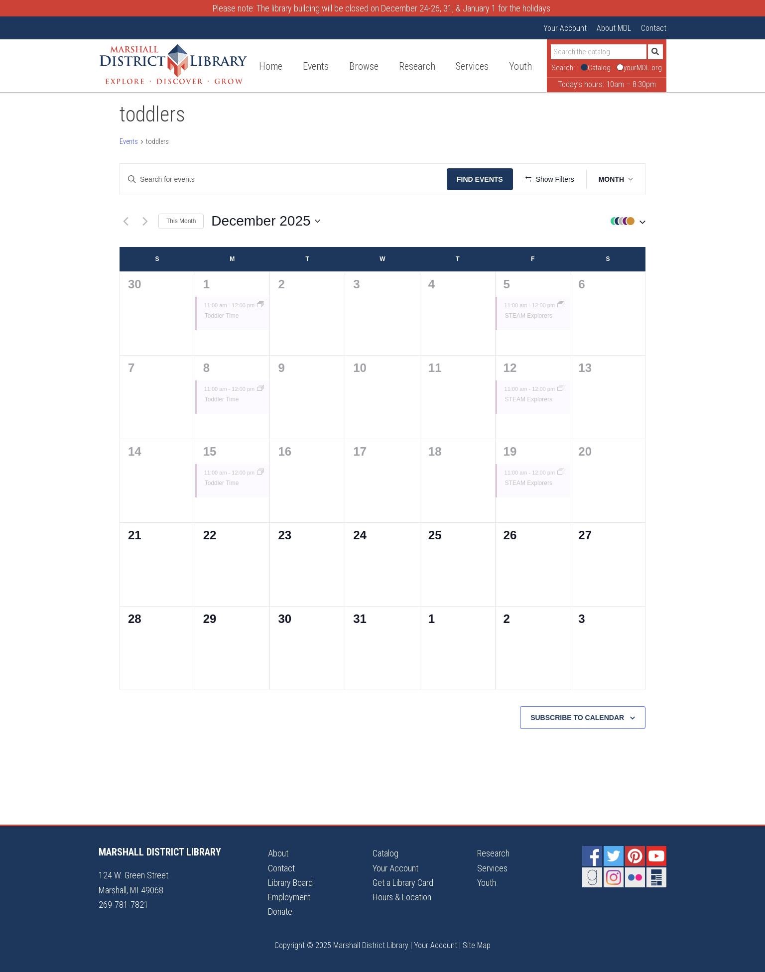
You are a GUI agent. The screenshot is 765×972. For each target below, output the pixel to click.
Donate (280, 911)
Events (129, 141)
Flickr (635, 877)
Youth (486, 882)
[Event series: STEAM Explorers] (560, 305)
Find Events (480, 179)
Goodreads (592, 877)
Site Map (477, 945)
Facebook (592, 856)
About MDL (614, 28)
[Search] (598, 51)
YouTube (656, 856)
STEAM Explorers (528, 315)
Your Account (565, 28)
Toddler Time (222, 315)
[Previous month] (125, 221)
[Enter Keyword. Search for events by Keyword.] (283, 179)
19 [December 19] (510, 451)
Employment (289, 897)
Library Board (290, 882)
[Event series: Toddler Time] (260, 305)
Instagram (614, 877)
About (278, 853)
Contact (653, 28)
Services (492, 868)
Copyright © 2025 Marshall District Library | (344, 945)
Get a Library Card (403, 882)
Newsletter (656, 877)
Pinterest (635, 856)
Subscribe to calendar (577, 718)
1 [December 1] (206, 284)
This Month (181, 221)
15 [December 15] (210, 451)
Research (493, 853)
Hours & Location (402, 897)
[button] (625, 221)
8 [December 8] (206, 367)
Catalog (385, 853)
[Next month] (145, 221)
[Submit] (655, 51)
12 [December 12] (510, 367)
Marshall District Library (173, 64)
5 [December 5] (507, 284)
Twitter (614, 856)
